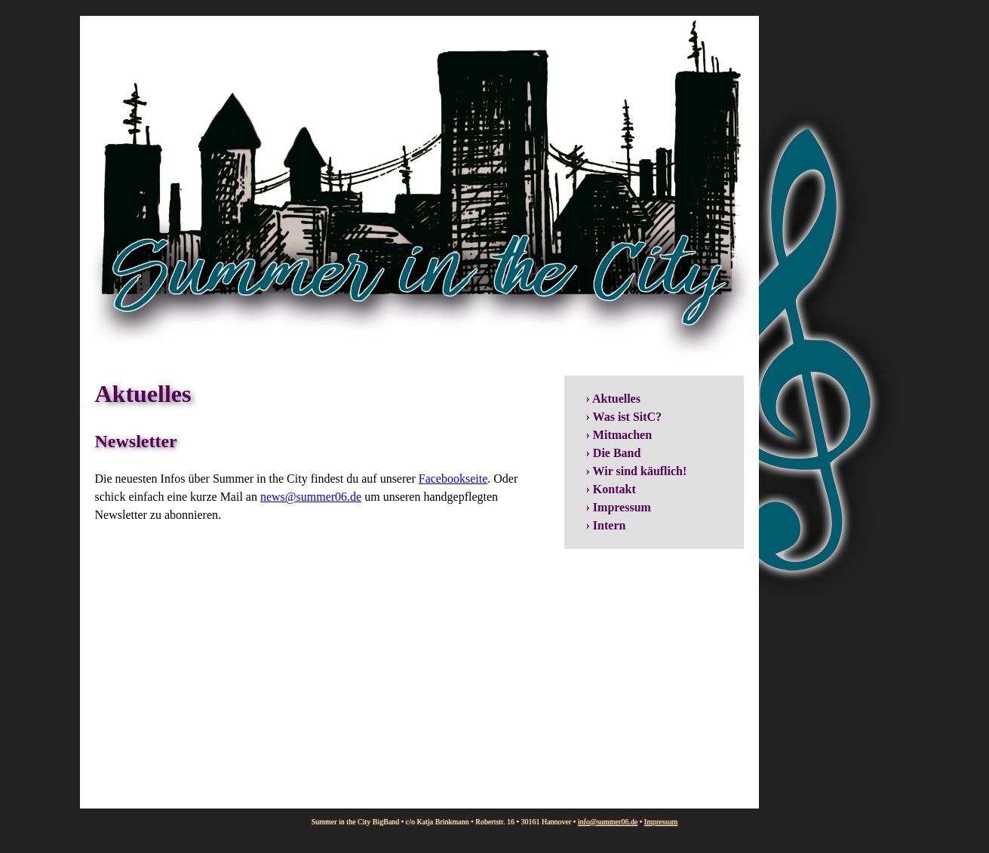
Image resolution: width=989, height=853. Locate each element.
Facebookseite (453, 478)
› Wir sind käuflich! (636, 471)
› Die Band (613, 452)
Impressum (660, 822)
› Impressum (618, 507)
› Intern (606, 525)
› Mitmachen (619, 434)
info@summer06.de (607, 822)
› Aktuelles (613, 398)
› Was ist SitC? (624, 416)
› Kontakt (611, 489)
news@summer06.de (310, 496)
